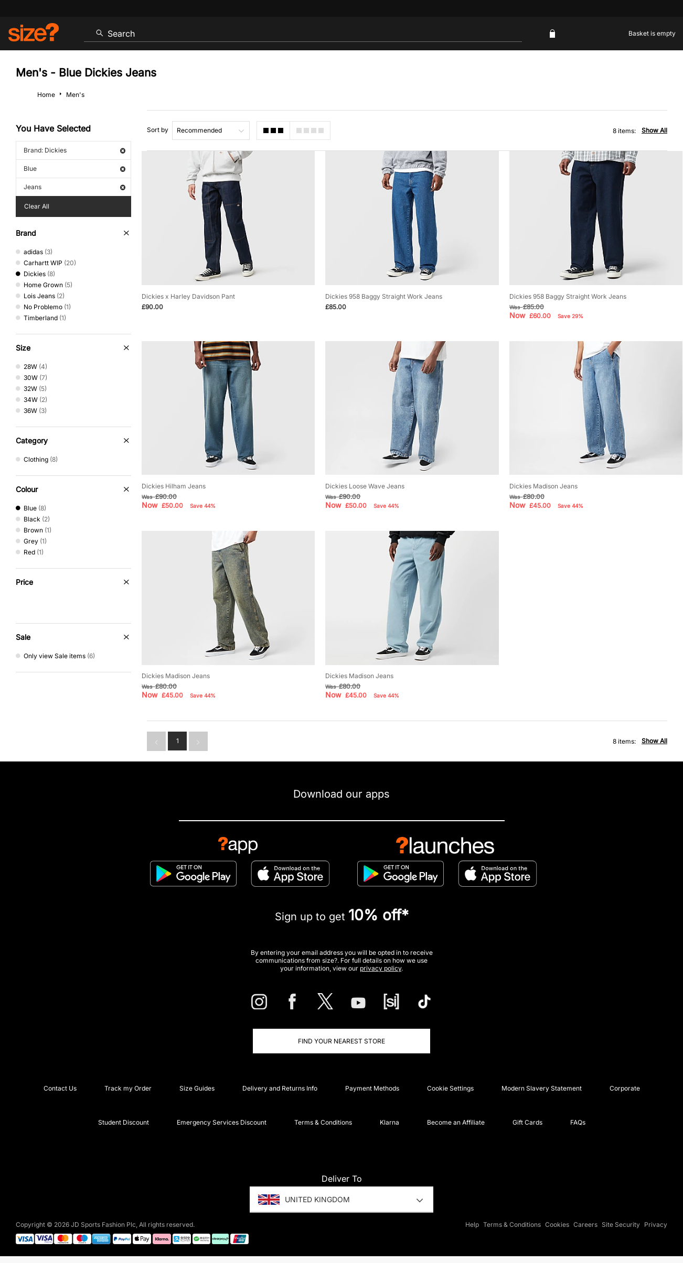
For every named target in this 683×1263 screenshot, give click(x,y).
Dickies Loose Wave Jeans (364, 486)
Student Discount (123, 1122)
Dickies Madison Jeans (543, 486)
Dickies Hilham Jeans (174, 486)
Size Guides (197, 1088)
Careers (585, 1224)
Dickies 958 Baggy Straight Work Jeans (383, 296)
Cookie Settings (450, 1088)
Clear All (36, 206)
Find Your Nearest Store (341, 1041)
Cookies (557, 1224)
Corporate (625, 1088)
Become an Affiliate (456, 1122)
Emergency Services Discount (221, 1122)
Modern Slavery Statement (541, 1088)
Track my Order (128, 1088)
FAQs (577, 1122)
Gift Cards (527, 1122)
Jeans (74, 187)
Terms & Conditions (323, 1122)
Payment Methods (372, 1088)
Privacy (655, 1224)
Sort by (157, 130)
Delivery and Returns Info (279, 1088)
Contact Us (60, 1088)
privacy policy (380, 968)
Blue (74, 168)
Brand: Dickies (74, 150)
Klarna (389, 1122)
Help (472, 1224)
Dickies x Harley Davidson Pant (188, 296)
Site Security (621, 1224)
